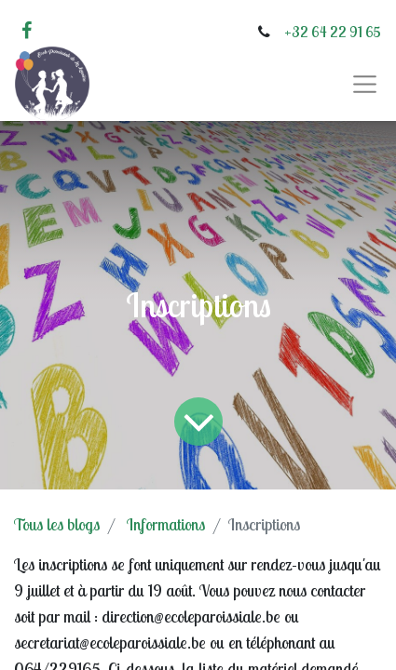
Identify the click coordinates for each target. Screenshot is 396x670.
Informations (166, 524)
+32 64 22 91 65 (332, 31)
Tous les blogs (57, 524)
